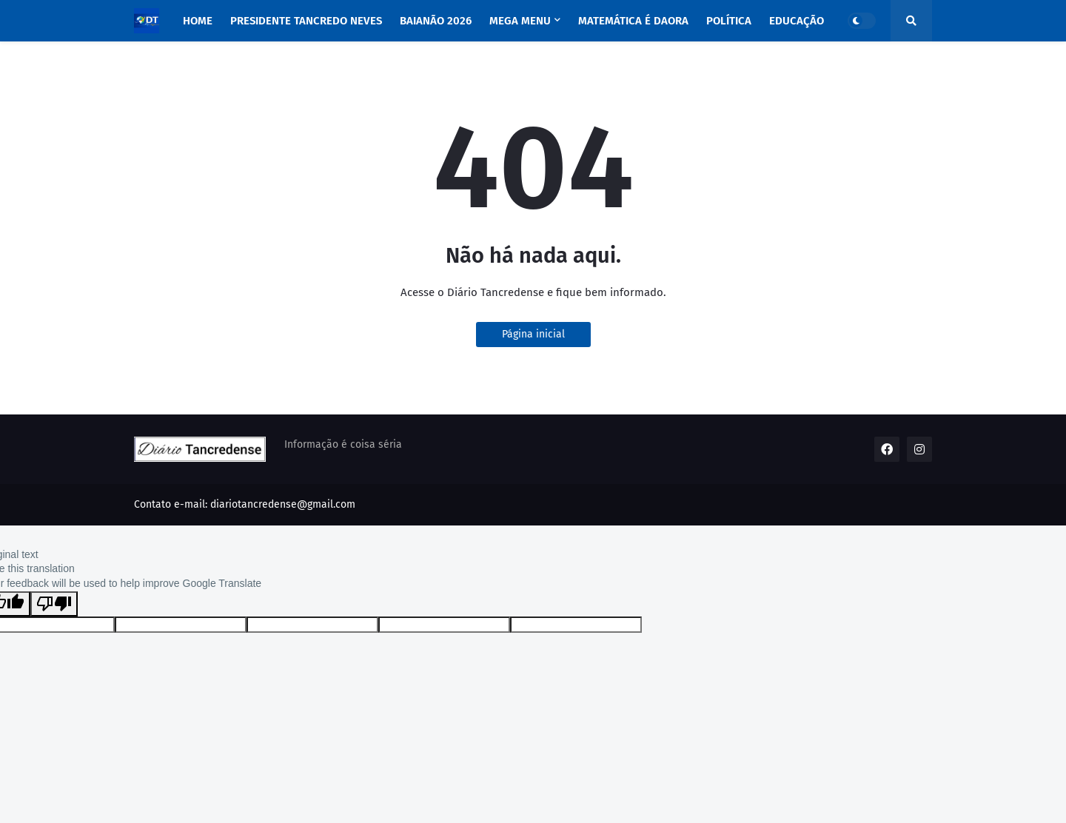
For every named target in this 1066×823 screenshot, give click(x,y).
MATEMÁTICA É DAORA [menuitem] (633, 20)
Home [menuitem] (197, 20)
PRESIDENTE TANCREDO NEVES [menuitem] (306, 20)
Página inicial (533, 334)
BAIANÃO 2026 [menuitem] (436, 20)
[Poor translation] (54, 604)
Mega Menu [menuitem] (520, 20)
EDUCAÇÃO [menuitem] (796, 20)
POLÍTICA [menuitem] (728, 20)
